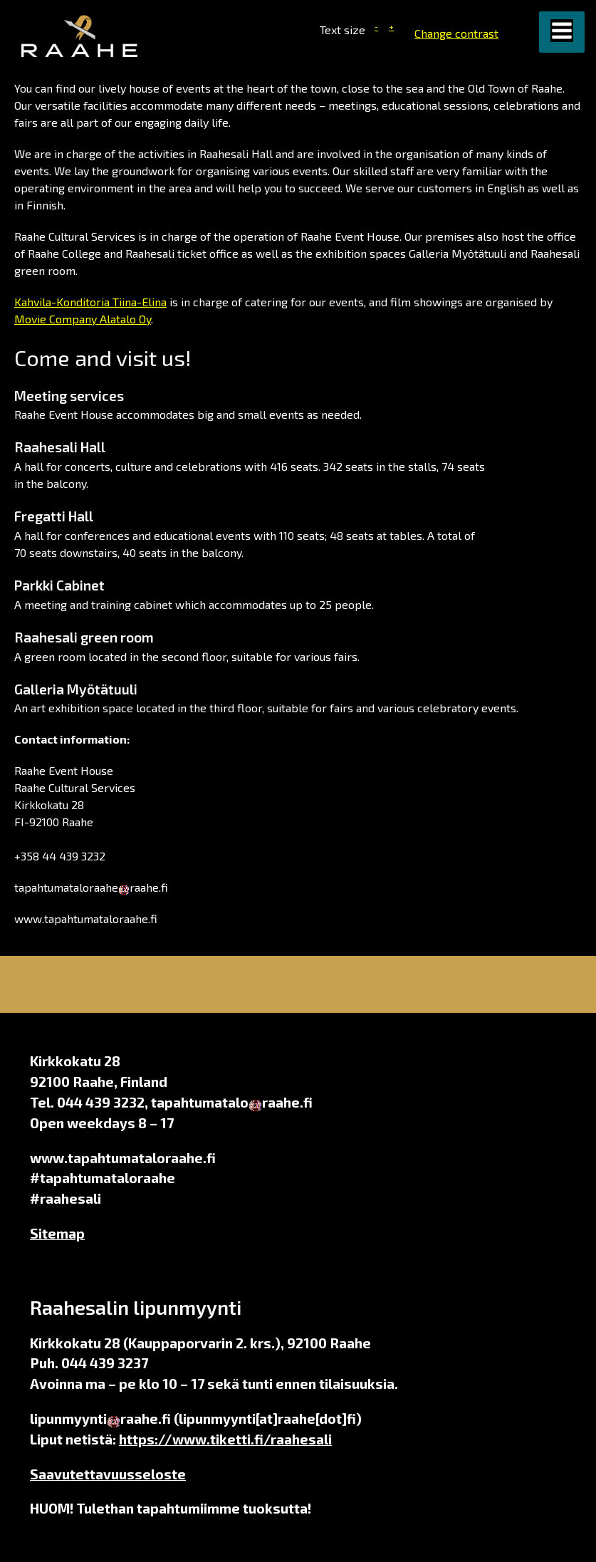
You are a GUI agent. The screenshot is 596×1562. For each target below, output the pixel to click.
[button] (562, 32)
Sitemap (57, 1233)
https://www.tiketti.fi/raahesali (225, 1439)
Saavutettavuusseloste (108, 1474)
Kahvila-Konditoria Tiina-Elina (90, 301)
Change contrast (456, 33)
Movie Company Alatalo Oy (82, 319)
